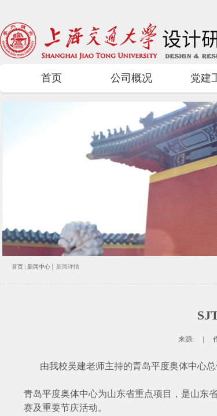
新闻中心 (38, 266)
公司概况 (131, 78)
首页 (51, 78)
